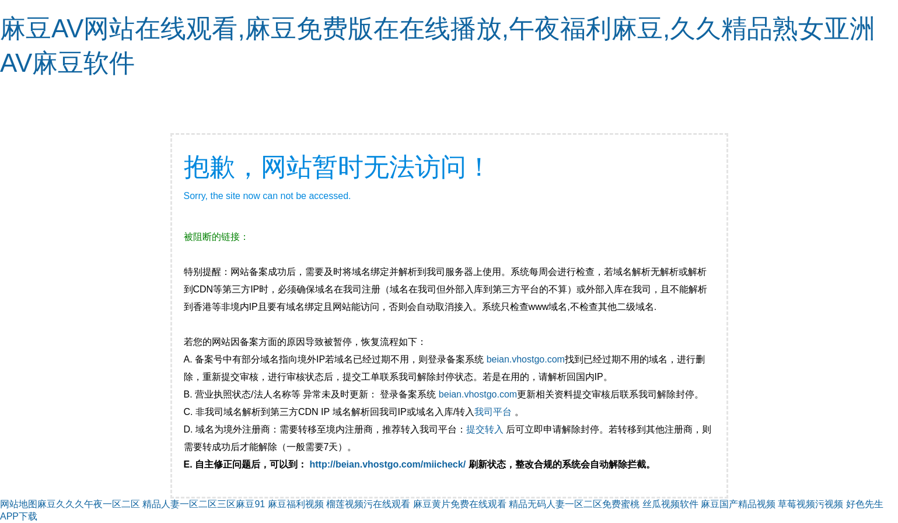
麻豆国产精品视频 (738, 504)
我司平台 (494, 412)
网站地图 (18, 504)
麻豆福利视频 (296, 504)
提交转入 (485, 429)
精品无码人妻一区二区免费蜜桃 (574, 504)
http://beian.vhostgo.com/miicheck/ (388, 464)
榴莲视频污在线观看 (368, 504)
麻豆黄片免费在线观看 (459, 504)
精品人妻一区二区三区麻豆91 (203, 504)
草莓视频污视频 (810, 504)
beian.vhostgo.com (526, 359)
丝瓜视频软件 (670, 504)
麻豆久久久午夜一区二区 (88, 504)
